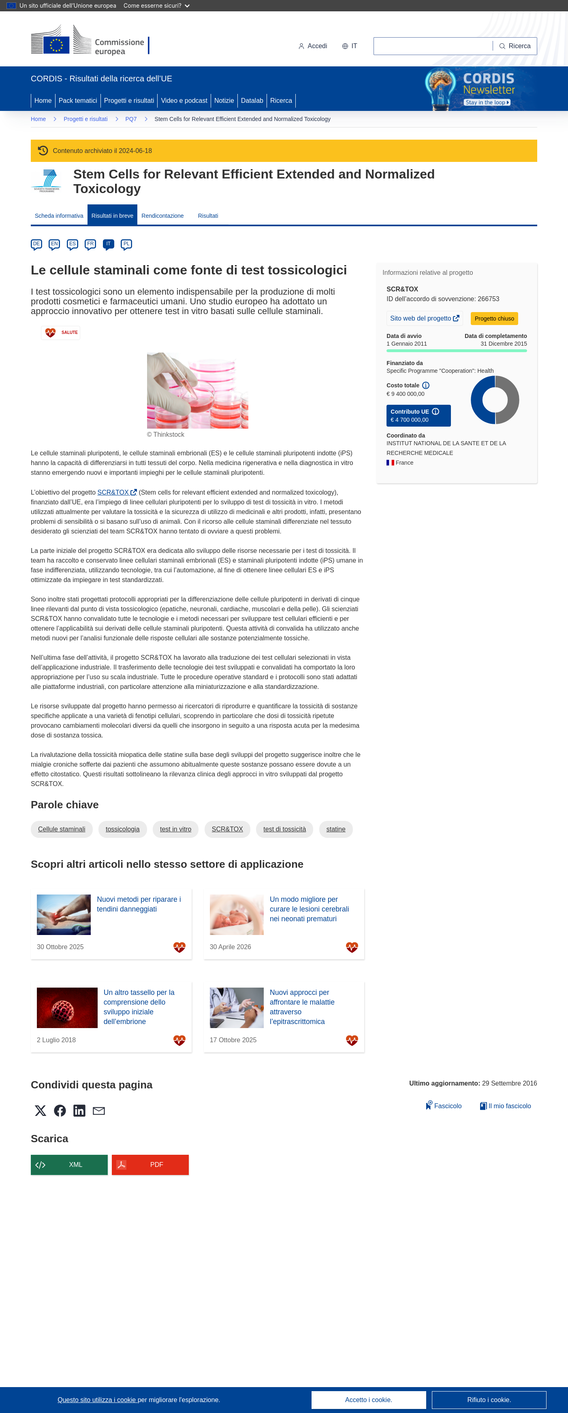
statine (336, 829)
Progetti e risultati (129, 100)
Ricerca (281, 100)
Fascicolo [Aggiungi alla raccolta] (444, 1104)
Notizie (224, 100)
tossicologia (123, 829)
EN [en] (54, 243)
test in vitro (175, 829)
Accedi (312, 45)
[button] (349, 46)
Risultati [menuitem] (208, 215)
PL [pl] (127, 243)
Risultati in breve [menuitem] (113, 215)
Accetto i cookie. (369, 1399)
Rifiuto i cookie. (489, 1399)
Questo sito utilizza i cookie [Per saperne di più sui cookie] (97, 1399)
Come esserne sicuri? (157, 5)
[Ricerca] (515, 46)
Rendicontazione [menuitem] (162, 215)
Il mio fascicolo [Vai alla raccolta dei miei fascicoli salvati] (505, 1106)
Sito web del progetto (421, 319)
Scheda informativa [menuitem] (59, 215)
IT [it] (108, 243)
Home (43, 100)
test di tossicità (284, 829)
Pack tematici (78, 100)
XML (76, 1164)
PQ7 (131, 119)
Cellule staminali (61, 829)
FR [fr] (90, 243)
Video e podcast (184, 100)
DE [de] (36, 243)
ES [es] (72, 243)
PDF (156, 1164)
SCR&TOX (115, 492)
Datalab (252, 100)
